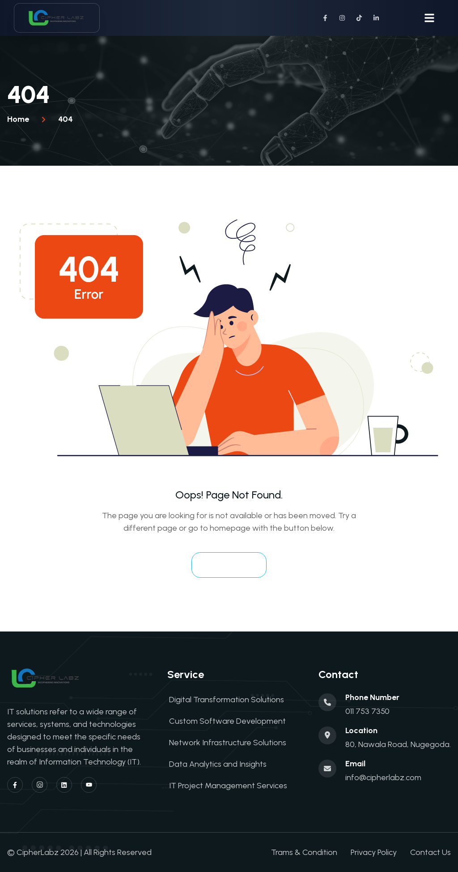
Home (18, 119)
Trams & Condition (304, 852)
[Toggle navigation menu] (429, 18)
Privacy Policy (374, 852)
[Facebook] (325, 18)
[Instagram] (342, 18)
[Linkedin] (64, 785)
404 (65, 119)
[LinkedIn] (376, 18)
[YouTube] (89, 785)
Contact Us (430, 852)
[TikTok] (359, 18)
